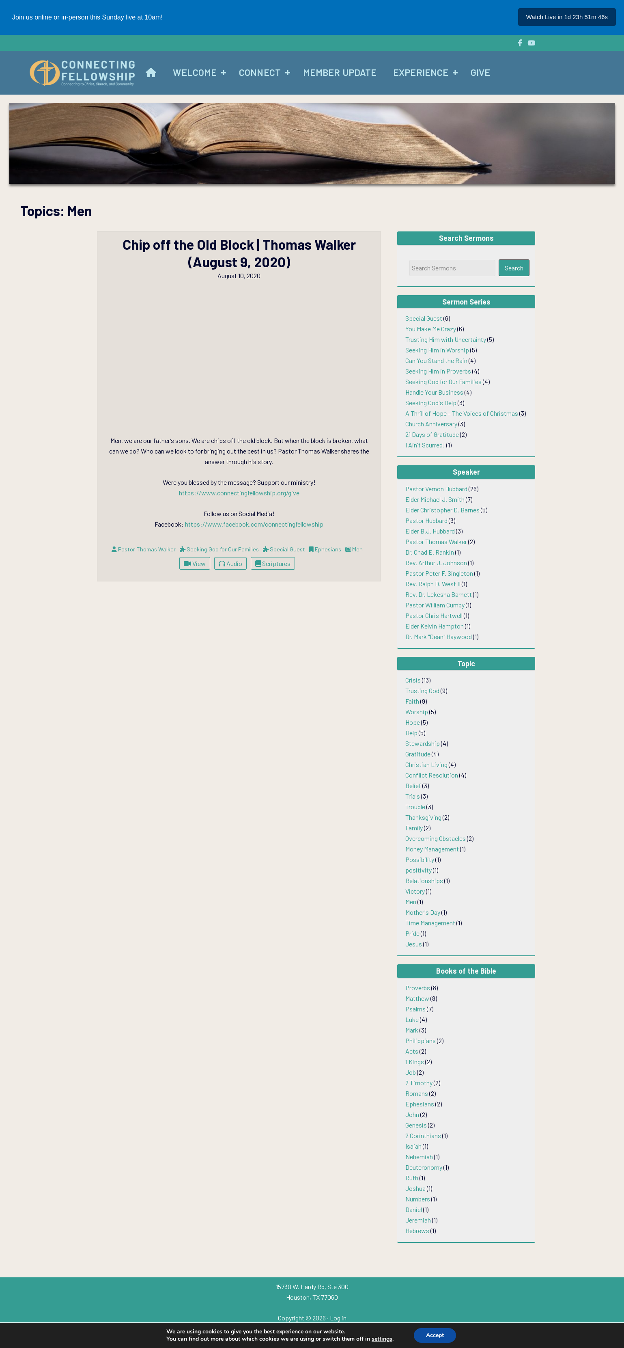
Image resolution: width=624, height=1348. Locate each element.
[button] (223, 73)
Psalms (415, 1009)
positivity (418, 870)
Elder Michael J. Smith (435, 499)
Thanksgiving (423, 817)
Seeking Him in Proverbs (438, 371)
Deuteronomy (423, 1167)
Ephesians (419, 1104)
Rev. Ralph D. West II (432, 584)
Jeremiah (418, 1220)
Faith (412, 701)
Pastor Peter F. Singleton (439, 573)
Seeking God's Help (430, 402)
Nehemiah (419, 1156)
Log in (338, 1318)
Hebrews (417, 1230)
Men (410, 901)
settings (382, 1339)
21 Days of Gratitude (432, 434)
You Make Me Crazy (430, 329)
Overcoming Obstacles (435, 838)
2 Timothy (418, 1083)
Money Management (432, 849)
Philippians (420, 1040)
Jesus (413, 944)
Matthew (417, 998)
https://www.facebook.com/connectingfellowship (254, 524)
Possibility (419, 859)
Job (410, 1072)
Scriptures (272, 563)
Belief (413, 785)
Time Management (430, 923)
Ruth (411, 1178)
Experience (420, 72)
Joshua (415, 1188)
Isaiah (413, 1146)
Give (480, 72)
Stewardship (422, 743)
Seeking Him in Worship (437, 350)
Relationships (424, 880)
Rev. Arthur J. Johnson (436, 562)
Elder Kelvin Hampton (434, 626)
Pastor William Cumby (435, 605)
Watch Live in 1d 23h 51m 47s (567, 16)
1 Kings (414, 1061)
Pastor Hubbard (426, 520)
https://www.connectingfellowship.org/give (239, 493)
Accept (435, 1335)
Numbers (417, 1199)
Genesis (416, 1125)
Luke (412, 1019)
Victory (415, 891)
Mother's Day (422, 912)
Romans (416, 1093)
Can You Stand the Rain (436, 360)
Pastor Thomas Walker (436, 541)
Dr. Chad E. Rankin (429, 552)
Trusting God (422, 690)
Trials (412, 796)
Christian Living (426, 764)
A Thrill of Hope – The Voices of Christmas (461, 413)
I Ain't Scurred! (425, 445)
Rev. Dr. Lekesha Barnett (438, 594)
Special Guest (423, 318)
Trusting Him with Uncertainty (445, 339)
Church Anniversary (431, 424)
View (195, 563)
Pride (412, 933)
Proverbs (417, 988)
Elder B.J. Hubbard (430, 531)
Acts (411, 1051)
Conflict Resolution (431, 775)
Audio (230, 563)
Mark (411, 1030)
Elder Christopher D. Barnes (442, 510)
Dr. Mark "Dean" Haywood (438, 636)
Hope (412, 722)
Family (414, 828)
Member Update (340, 72)
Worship (416, 711)
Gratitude (417, 754)
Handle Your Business (434, 392)
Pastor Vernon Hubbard (436, 489)
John (412, 1114)
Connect (260, 72)
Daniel (413, 1209)
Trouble (415, 806)
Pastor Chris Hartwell (434, 615)
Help (411, 733)
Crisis (413, 680)
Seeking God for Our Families (443, 381)
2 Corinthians (423, 1135)
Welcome (195, 72)
